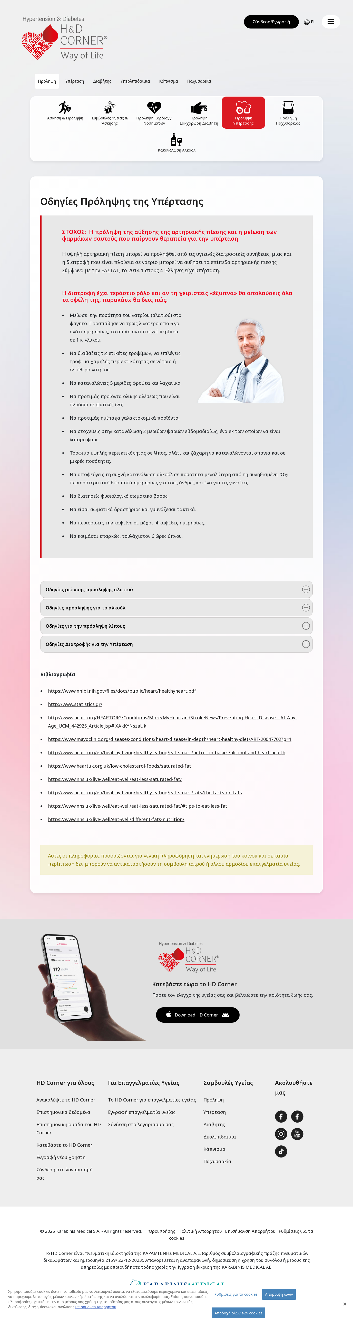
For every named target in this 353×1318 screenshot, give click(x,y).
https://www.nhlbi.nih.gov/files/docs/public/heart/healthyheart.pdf (122, 691)
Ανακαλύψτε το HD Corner (65, 1100)
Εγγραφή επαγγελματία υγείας (141, 1112)
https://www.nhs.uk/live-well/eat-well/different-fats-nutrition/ (116, 819)
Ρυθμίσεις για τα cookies (236, 1296)
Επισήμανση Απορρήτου (250, 1231)
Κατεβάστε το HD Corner (64, 1145)
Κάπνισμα (214, 1149)
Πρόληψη (213, 1100)
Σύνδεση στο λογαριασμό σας (141, 1124)
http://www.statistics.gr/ (75, 704)
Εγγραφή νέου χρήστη (60, 1157)
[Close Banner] (344, 1306)
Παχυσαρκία (217, 1161)
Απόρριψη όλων (279, 1296)
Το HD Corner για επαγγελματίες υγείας (152, 1100)
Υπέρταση (214, 1112)
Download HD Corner (196, 1015)
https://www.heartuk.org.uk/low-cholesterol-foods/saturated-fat (119, 766)
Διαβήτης (214, 1124)
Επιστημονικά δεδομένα (63, 1112)
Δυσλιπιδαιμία (219, 1137)
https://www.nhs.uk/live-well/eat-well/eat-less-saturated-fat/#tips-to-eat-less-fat (137, 806)
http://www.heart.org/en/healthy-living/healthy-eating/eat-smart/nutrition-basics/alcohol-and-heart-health (166, 752)
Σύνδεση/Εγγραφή (271, 22)
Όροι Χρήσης (161, 1231)
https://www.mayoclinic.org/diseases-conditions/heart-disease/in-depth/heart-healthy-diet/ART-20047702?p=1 (169, 739)
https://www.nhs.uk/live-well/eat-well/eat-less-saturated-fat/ (115, 779)
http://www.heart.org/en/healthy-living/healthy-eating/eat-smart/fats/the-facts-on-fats (145, 792)
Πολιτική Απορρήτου (200, 1231)
